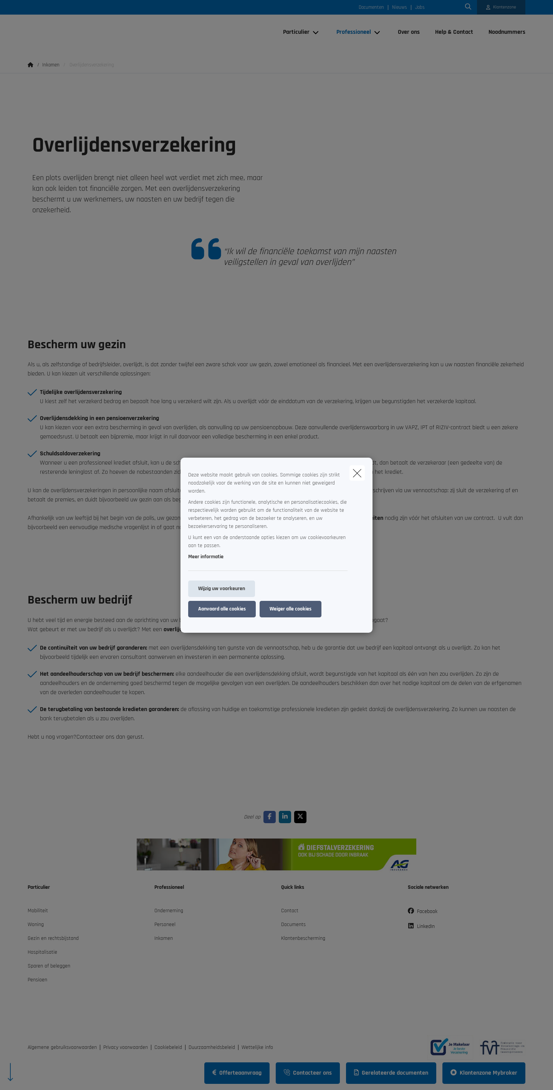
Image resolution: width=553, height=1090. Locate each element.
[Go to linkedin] (286, 817)
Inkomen (163, 938)
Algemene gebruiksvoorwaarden (62, 1047)
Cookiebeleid (168, 1047)
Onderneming (168, 910)
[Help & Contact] (454, 32)
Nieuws (399, 7)
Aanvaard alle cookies (222, 608)
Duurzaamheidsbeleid (212, 1047)
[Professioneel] (351, 32)
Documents (293, 924)
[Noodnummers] (503, 32)
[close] (357, 473)
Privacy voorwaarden (125, 1047)
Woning (36, 924)
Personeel (165, 924)
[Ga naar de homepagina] (104, 32)
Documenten (371, 7)
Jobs (420, 7)
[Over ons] (408, 32)
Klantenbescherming (303, 938)
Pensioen (37, 979)
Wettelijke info (257, 1047)
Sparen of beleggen (49, 966)
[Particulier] (293, 32)
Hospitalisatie (42, 952)
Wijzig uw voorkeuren (221, 588)
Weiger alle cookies (290, 608)
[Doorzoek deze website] (468, 7)
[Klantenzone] (501, 7)
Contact (289, 910)
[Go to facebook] (271, 817)
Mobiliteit (38, 910)
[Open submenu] (316, 32)
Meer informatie (206, 556)
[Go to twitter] (302, 817)
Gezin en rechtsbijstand (53, 938)
